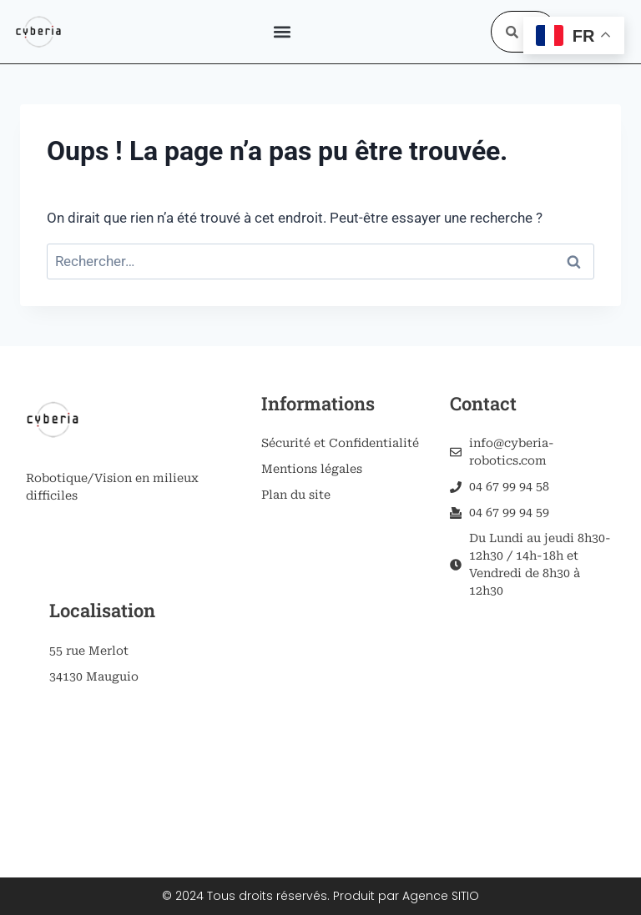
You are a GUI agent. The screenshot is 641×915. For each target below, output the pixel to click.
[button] (281, 32)
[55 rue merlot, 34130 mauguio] (132, 768)
